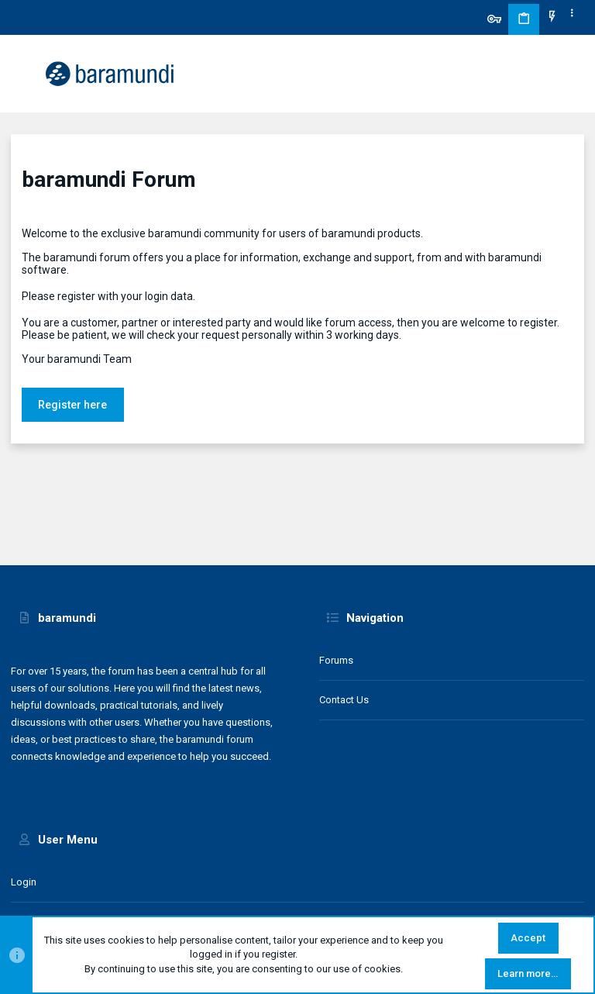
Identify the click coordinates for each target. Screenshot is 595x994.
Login (23, 882)
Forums (336, 660)
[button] (26, 73)
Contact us (344, 700)
